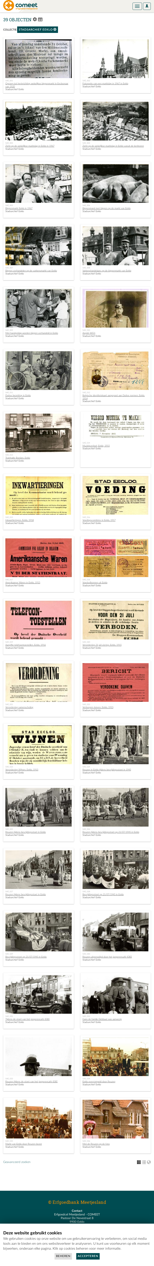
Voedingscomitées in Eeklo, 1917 (99, 520)
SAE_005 (9, 205)
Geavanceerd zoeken (16, 1162)
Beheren (63, 1256)
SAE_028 (86, 891)
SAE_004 (86, 143)
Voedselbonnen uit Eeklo (94, 582)
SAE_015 (9, 517)
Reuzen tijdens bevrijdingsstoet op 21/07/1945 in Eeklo (110, 832)
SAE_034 (86, 1079)
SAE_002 (86, 81)
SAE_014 (86, 443)
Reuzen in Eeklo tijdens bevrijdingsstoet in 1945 (106, 770)
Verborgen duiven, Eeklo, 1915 (97, 707)
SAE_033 (9, 1079)
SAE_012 (86, 392)
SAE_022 (86, 704)
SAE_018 (86, 580)
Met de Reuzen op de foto (96, 1144)
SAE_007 (9, 268)
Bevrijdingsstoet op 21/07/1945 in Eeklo (103, 894)
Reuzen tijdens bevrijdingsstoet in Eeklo (25, 832)
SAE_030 (86, 954)
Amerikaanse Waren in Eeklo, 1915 (22, 582)
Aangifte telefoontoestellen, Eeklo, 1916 (25, 645)
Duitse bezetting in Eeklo (18, 395)
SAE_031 (9, 1016)
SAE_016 (86, 517)
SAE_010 (86, 330)
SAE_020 (86, 642)
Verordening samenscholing (19, 707)
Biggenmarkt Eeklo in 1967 (18, 208)
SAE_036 (86, 1141)
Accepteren (88, 1256)
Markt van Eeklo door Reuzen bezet (23, 1144)
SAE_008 (86, 268)
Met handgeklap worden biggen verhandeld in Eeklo (31, 333)
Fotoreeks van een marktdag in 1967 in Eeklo (105, 83)
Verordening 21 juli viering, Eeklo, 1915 (102, 645)
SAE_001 (9, 81)
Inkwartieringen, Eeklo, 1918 (19, 520)
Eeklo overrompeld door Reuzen (98, 1081)
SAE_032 (86, 1016)
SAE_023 (9, 767)
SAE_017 (9, 580)
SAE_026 (86, 829)
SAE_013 (9, 455)
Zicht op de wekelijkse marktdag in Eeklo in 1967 (29, 146)
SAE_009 (9, 330)
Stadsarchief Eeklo (37, 29)
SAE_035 (9, 1141)
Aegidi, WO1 (88, 333)
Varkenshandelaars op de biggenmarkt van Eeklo (106, 271)
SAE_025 (9, 829)
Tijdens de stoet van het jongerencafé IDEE (27, 1019)
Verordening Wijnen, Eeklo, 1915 (21, 770)
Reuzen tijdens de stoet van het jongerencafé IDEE (31, 1081)
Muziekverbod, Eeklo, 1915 (96, 446)
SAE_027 (9, 891)
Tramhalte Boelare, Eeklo (17, 458)
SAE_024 (86, 767)
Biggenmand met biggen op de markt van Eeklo (106, 208)
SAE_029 (9, 954)
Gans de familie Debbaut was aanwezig (102, 1019)
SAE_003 (9, 143)
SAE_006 (86, 205)
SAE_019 (9, 642)
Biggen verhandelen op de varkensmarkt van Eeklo (31, 271)
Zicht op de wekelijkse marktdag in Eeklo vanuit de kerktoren (113, 146)
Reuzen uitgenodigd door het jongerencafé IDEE (107, 957)
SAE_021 (9, 704)
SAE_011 (9, 392)
